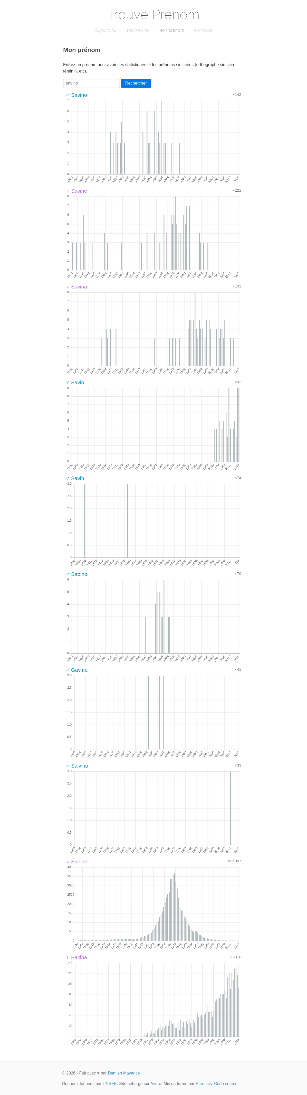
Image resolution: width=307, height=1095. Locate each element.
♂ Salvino (77, 766)
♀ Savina (76, 287)
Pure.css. (204, 1083)
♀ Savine (76, 191)
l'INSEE (110, 1083)
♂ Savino (76, 95)
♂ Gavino (77, 670)
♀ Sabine (76, 861)
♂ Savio (75, 382)
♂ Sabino (76, 574)
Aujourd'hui (106, 30)
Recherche (138, 30)
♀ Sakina (76, 957)
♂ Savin (75, 478)
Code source (225, 1083)
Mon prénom (171, 30)
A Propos (203, 30)
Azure (155, 1083)
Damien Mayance (124, 1073)
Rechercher (136, 83)
